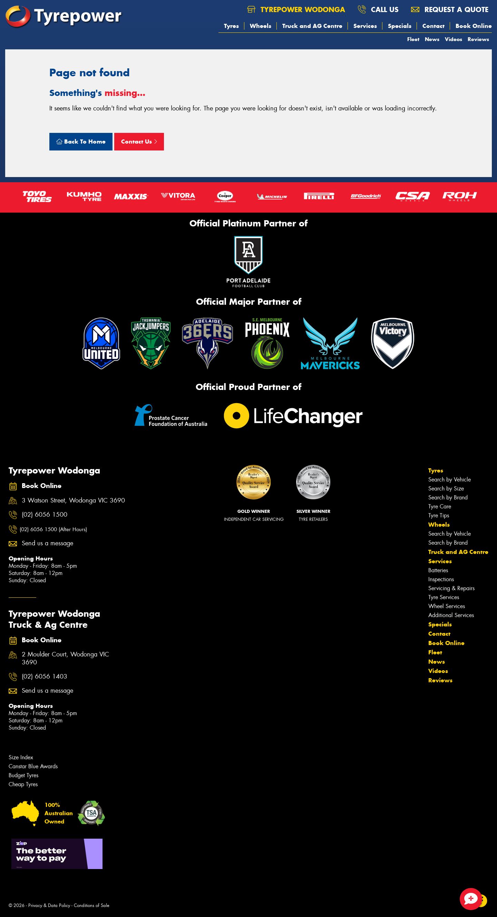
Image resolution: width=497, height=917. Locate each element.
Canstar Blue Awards (33, 766)
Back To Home (81, 141)
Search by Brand (448, 497)
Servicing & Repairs (451, 588)
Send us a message (47, 543)
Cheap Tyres (23, 784)
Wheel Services (446, 606)
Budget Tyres (23, 775)
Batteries (438, 570)
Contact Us (139, 141)
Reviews (478, 39)
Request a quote (449, 9)
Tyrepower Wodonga (296, 9)
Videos (453, 39)
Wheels (260, 26)
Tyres (231, 26)
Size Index (21, 757)
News (432, 39)
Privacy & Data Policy (49, 905)
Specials (399, 26)
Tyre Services (443, 597)
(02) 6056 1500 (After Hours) (53, 529)
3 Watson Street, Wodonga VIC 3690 (73, 501)
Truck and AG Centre (312, 26)
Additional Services (451, 615)
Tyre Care (439, 506)
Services (365, 26)
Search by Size (446, 488)
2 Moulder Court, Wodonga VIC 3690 (65, 658)
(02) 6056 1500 (44, 515)
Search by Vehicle (449, 479)
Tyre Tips (438, 515)
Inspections (441, 579)
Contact (433, 26)
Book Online (474, 26)
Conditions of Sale (91, 905)
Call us (378, 9)
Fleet (413, 39)
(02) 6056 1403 (44, 677)
